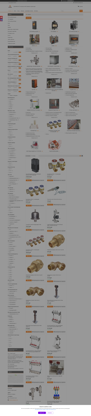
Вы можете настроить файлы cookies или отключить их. (45, 410)
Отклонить (51, 412)
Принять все (42, 412)
